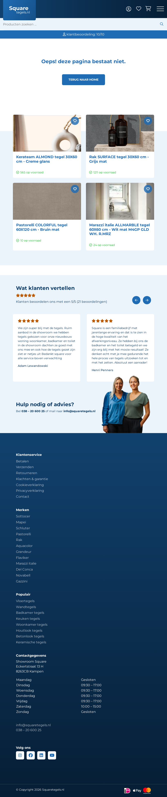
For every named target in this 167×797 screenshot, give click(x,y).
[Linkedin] (41, 755)
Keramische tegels (31, 642)
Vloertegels (25, 601)
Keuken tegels (28, 619)
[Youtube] (52, 755)
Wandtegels (26, 607)
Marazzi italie (26, 563)
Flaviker (22, 558)
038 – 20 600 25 (28, 730)
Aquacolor (24, 546)
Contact (22, 497)
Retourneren (26, 473)
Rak (19, 540)
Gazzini (21, 581)
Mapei (21, 522)
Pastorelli (23, 534)
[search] (85, 24)
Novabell (23, 575)
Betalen (22, 461)
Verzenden (25, 467)
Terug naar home (83, 79)
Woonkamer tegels (31, 625)
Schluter (23, 528)
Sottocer (23, 516)
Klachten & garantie (32, 479)
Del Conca (24, 569)
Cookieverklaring (30, 485)
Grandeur (23, 552)
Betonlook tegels (30, 636)
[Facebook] (31, 755)
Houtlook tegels (29, 630)
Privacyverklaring (30, 491)
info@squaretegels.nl (79, 411)
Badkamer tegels (30, 613)
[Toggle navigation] (160, 9)
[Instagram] (20, 755)
